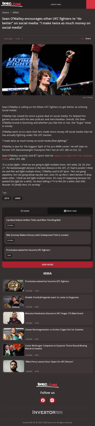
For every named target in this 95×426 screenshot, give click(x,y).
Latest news (56, 4)
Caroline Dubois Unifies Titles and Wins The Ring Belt (33, 220)
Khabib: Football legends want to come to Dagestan (52, 297)
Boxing (10, 225)
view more (47, 264)
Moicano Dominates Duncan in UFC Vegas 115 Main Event (54, 313)
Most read (70, 211)
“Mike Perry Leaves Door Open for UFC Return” (49, 361)
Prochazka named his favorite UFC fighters (28, 250)
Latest (24, 211)
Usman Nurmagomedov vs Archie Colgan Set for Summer (54, 329)
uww (17, 198)
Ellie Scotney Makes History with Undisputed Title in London (37, 235)
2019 (6, 198)
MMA (9, 255)
